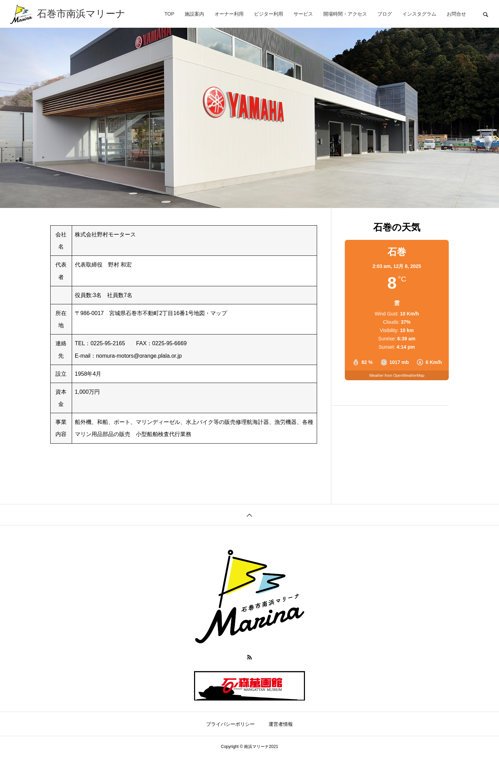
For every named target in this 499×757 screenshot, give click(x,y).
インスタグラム (419, 14)
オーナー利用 (229, 14)
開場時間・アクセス (345, 14)
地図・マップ (210, 313)
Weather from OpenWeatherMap (396, 375)
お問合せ (456, 14)
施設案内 (194, 14)
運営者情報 (281, 724)
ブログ (384, 14)
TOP (169, 14)
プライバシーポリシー (230, 724)
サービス (303, 14)
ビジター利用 (268, 14)
